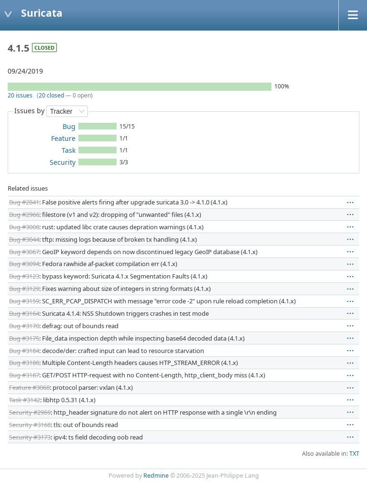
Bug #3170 (24, 325)
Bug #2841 (24, 202)
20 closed (51, 95)
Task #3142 (24, 400)
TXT (354, 454)
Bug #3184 (24, 350)
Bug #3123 (24, 276)
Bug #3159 (24, 301)
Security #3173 (30, 437)
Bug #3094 (24, 263)
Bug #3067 (24, 251)
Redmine (156, 475)
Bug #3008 (24, 227)
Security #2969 (30, 412)
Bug (69, 126)
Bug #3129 (24, 288)
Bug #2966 (24, 214)
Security (63, 162)
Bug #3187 (24, 375)
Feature (63, 138)
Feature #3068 (29, 387)
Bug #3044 (24, 239)
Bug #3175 (24, 338)
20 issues (20, 95)
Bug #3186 (24, 362)
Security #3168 (30, 424)
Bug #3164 (24, 313)
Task (69, 150)
